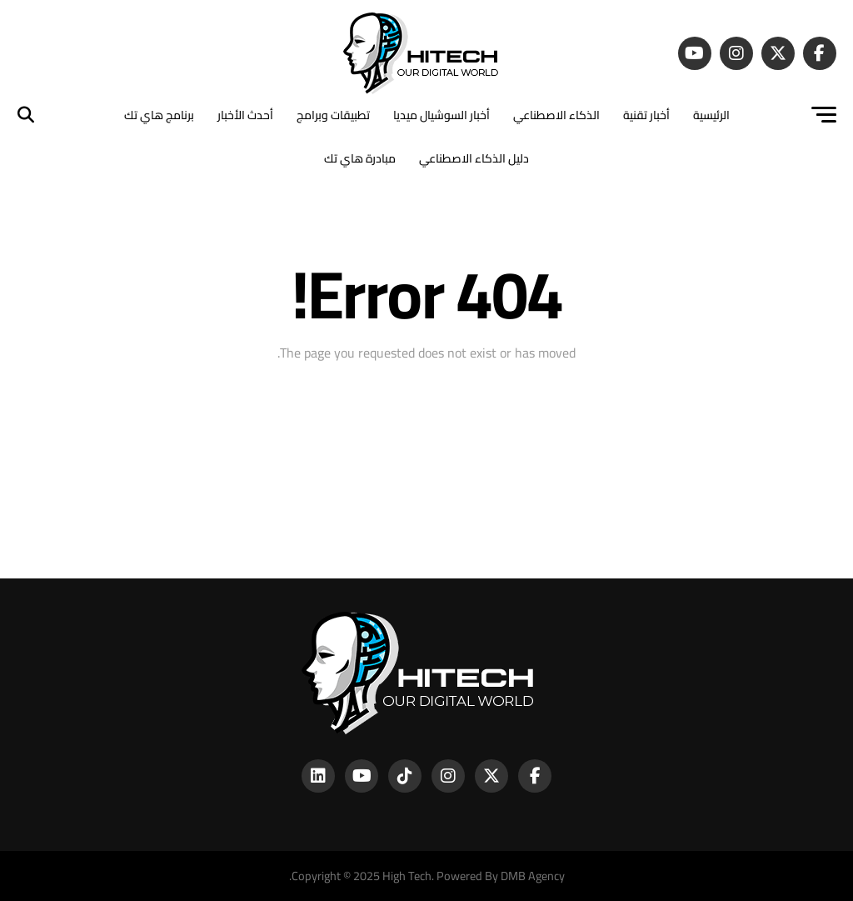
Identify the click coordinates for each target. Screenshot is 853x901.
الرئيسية (711, 115)
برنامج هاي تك (159, 115)
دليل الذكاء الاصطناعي (474, 158)
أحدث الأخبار (245, 115)
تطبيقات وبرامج (333, 115)
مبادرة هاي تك (360, 158)
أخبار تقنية (646, 115)
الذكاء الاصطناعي (556, 115)
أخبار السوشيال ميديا (441, 115)
